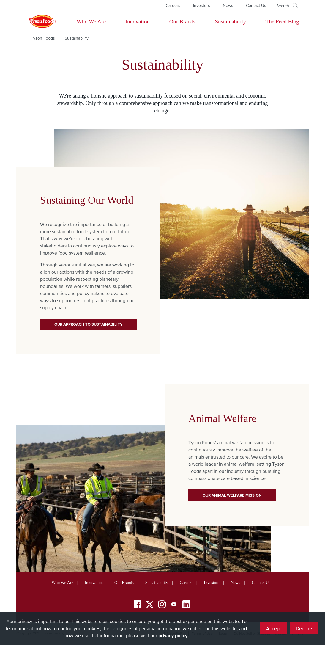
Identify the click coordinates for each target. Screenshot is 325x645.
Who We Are (91, 21)
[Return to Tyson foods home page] (37, 21)
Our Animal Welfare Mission (232, 495)
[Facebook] (137, 605)
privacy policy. (173, 635)
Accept (273, 628)
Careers (173, 5)
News (228, 5)
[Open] (287, 5)
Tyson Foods (43, 38)
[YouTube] (174, 605)
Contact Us (256, 5)
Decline (304, 628)
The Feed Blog (282, 21)
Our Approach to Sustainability (88, 324)
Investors (201, 5)
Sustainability (230, 21)
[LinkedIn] (186, 605)
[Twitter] (150, 604)
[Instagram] (162, 605)
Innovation (137, 21)
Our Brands (182, 21)
